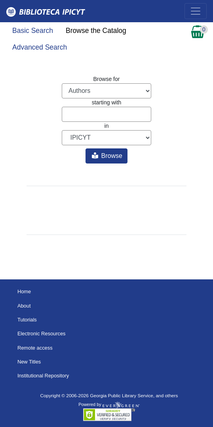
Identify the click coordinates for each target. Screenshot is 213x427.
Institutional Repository (43, 376)
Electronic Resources (41, 334)
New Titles (29, 362)
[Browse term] (106, 114)
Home (24, 291)
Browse (107, 155)
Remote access (35, 348)
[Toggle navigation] (195, 11)
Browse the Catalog (96, 31)
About (24, 306)
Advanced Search (39, 47)
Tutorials (27, 320)
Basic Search (32, 31)
